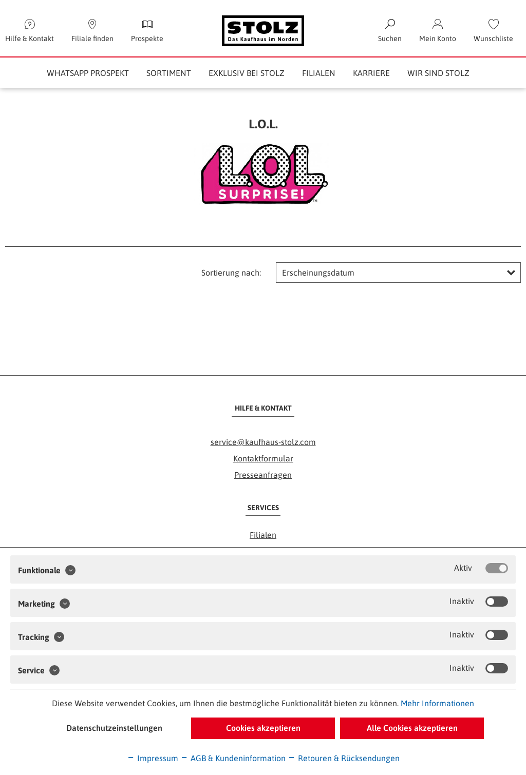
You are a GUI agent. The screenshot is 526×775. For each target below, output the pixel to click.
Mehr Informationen (437, 703)
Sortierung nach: (231, 272)
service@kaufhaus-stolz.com (263, 442)
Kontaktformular (263, 458)
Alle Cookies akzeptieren (412, 727)
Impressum (152, 758)
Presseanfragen (263, 474)
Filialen (263, 534)
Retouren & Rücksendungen (344, 758)
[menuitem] (493, 30)
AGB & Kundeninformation (233, 758)
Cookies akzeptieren (263, 727)
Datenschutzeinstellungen (114, 727)
